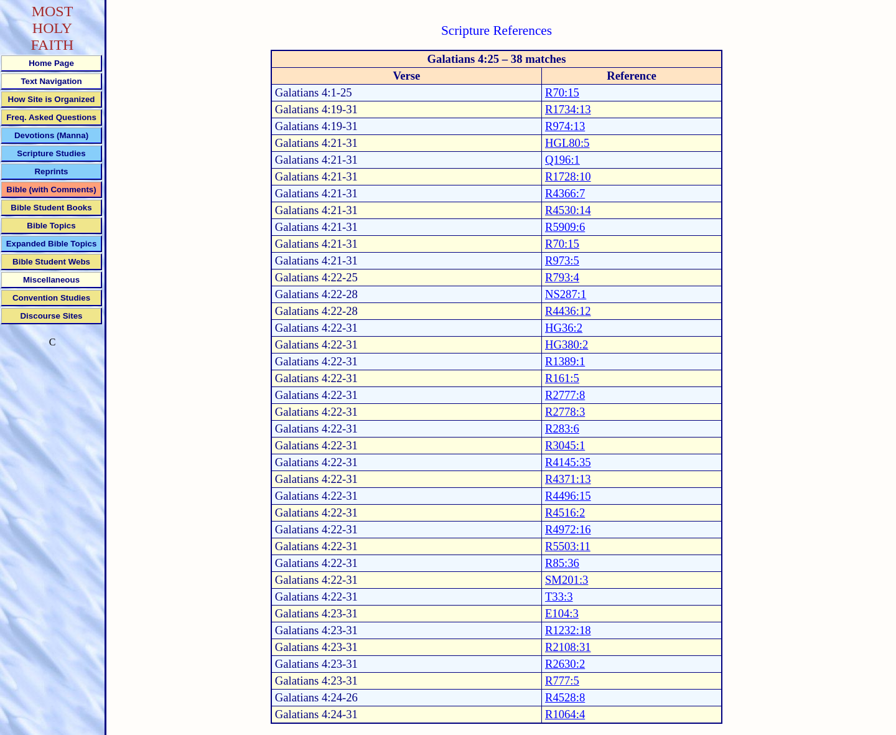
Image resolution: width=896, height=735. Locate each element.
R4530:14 (568, 210)
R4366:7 (565, 193)
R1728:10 (568, 176)
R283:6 (562, 428)
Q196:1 (562, 159)
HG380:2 (566, 344)
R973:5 (562, 260)
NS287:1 (565, 294)
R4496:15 (568, 495)
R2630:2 (565, 663)
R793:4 (562, 277)
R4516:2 (565, 512)
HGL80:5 (567, 142)
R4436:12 (568, 310)
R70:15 (562, 92)
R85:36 (562, 562)
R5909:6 (565, 226)
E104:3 (562, 613)
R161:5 (562, 378)
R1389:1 (565, 361)
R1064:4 (565, 714)
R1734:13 (568, 109)
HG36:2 (563, 327)
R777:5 (562, 680)
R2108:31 (568, 646)
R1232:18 (568, 630)
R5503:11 (567, 546)
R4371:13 (568, 478)
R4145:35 (568, 462)
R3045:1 (565, 445)
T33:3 (559, 596)
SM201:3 (566, 579)
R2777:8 (565, 394)
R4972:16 (568, 529)
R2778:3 (565, 411)
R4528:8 (565, 697)
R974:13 (565, 126)
